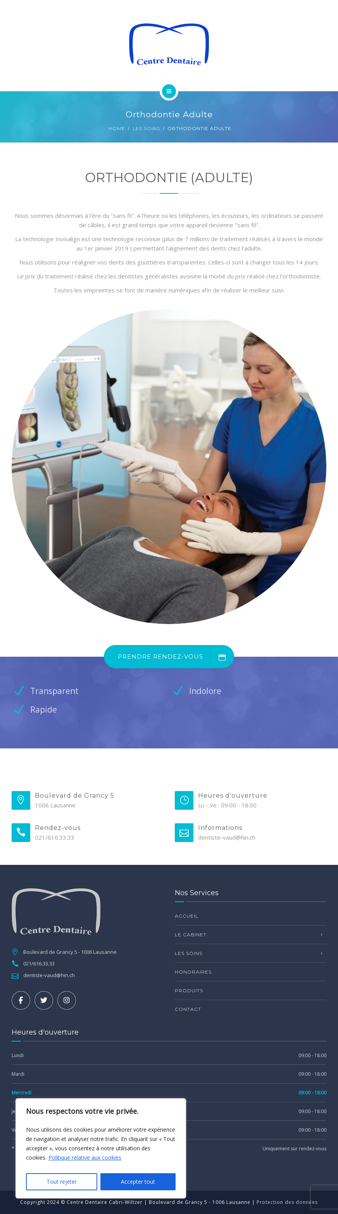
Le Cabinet (191, 934)
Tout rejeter (62, 1181)
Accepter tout (138, 1181)
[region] (101, 1148)
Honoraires (193, 972)
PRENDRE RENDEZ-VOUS (176, 656)
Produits (189, 990)
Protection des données (287, 1202)
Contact (188, 1009)
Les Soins (146, 128)
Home (117, 128)
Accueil (186, 916)
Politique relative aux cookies (84, 1157)
